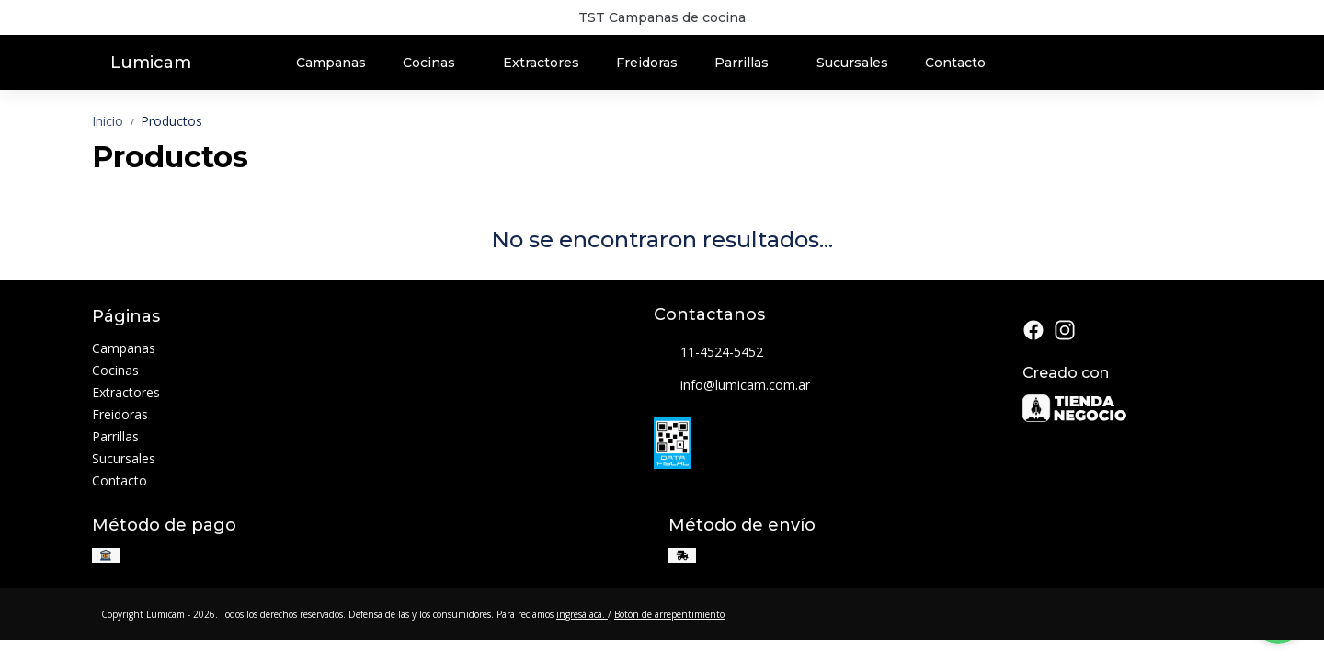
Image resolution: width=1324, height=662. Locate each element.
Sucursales (852, 62)
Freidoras (647, 62)
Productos (171, 121)
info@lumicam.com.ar (732, 386)
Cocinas (438, 62)
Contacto (955, 62)
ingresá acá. (582, 614)
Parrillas (750, 62)
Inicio (116, 121)
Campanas (331, 62)
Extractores (541, 62)
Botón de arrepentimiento (669, 614)
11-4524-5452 (708, 353)
